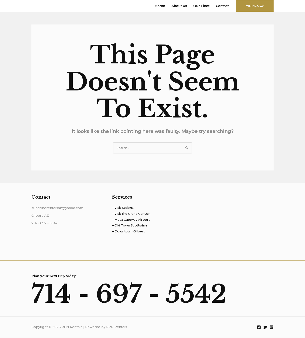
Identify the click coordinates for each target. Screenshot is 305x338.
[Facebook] (259, 327)
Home (160, 6)
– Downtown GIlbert (128, 232)
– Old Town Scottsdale (130, 226)
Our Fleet (201, 6)
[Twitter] (265, 327)
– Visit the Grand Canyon (132, 214)
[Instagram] (272, 327)
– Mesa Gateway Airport (131, 220)
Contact (222, 6)
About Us (179, 6)
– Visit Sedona (123, 208)
